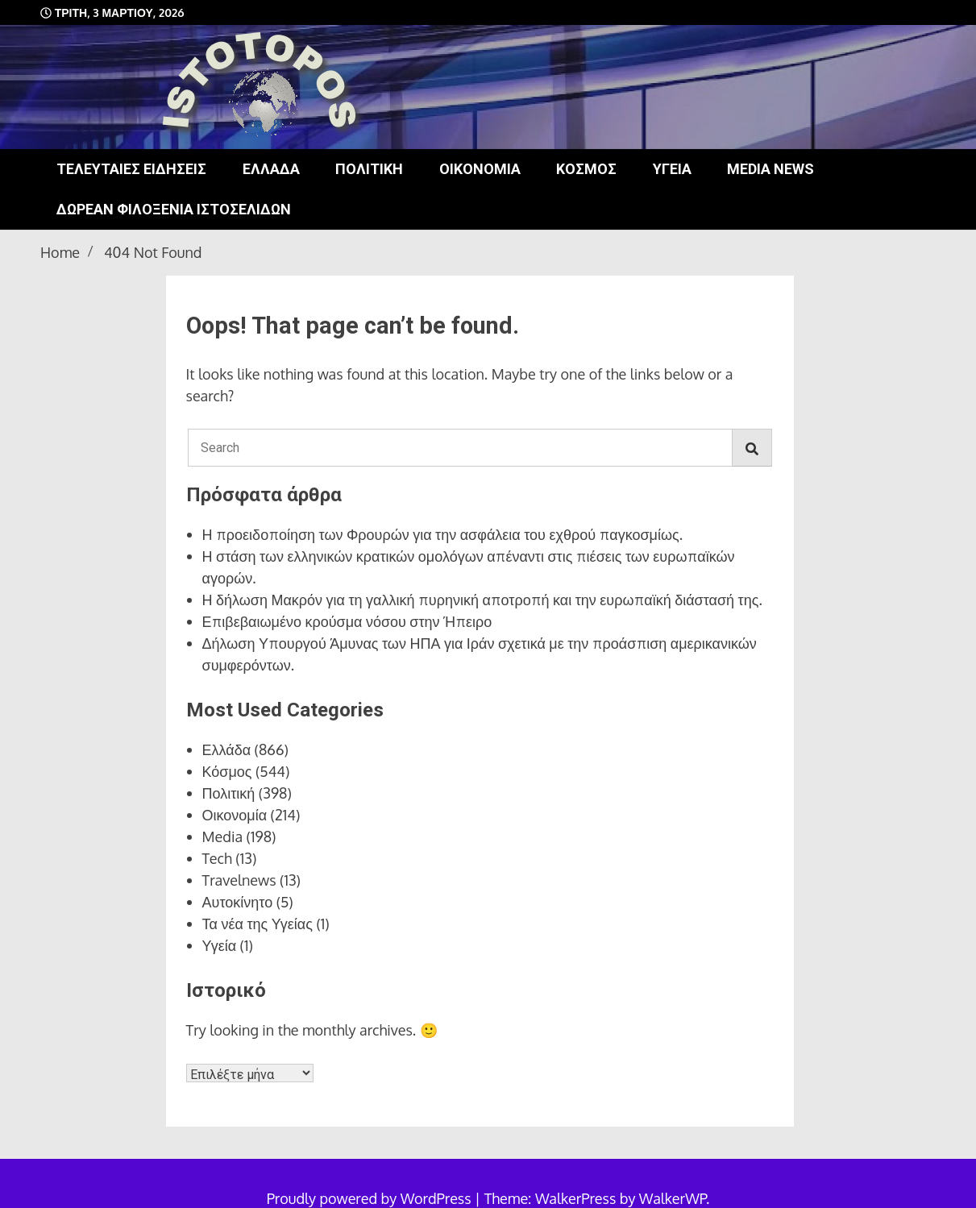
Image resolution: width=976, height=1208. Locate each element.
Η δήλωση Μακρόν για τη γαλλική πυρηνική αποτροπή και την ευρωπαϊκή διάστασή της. (482, 599)
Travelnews (239, 880)
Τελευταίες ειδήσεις (131, 168)
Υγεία (672, 168)
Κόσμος (586, 168)
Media (222, 836)
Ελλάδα (271, 168)
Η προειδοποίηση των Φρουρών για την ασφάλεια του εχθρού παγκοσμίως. (442, 534)
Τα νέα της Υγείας (257, 923)
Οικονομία (480, 168)
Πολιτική (369, 168)
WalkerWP (672, 1198)
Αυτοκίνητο (237, 902)
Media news (770, 168)
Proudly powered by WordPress (371, 1198)
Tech (217, 858)
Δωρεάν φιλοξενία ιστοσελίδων (173, 209)
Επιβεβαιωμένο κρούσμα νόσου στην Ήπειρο (347, 621)
